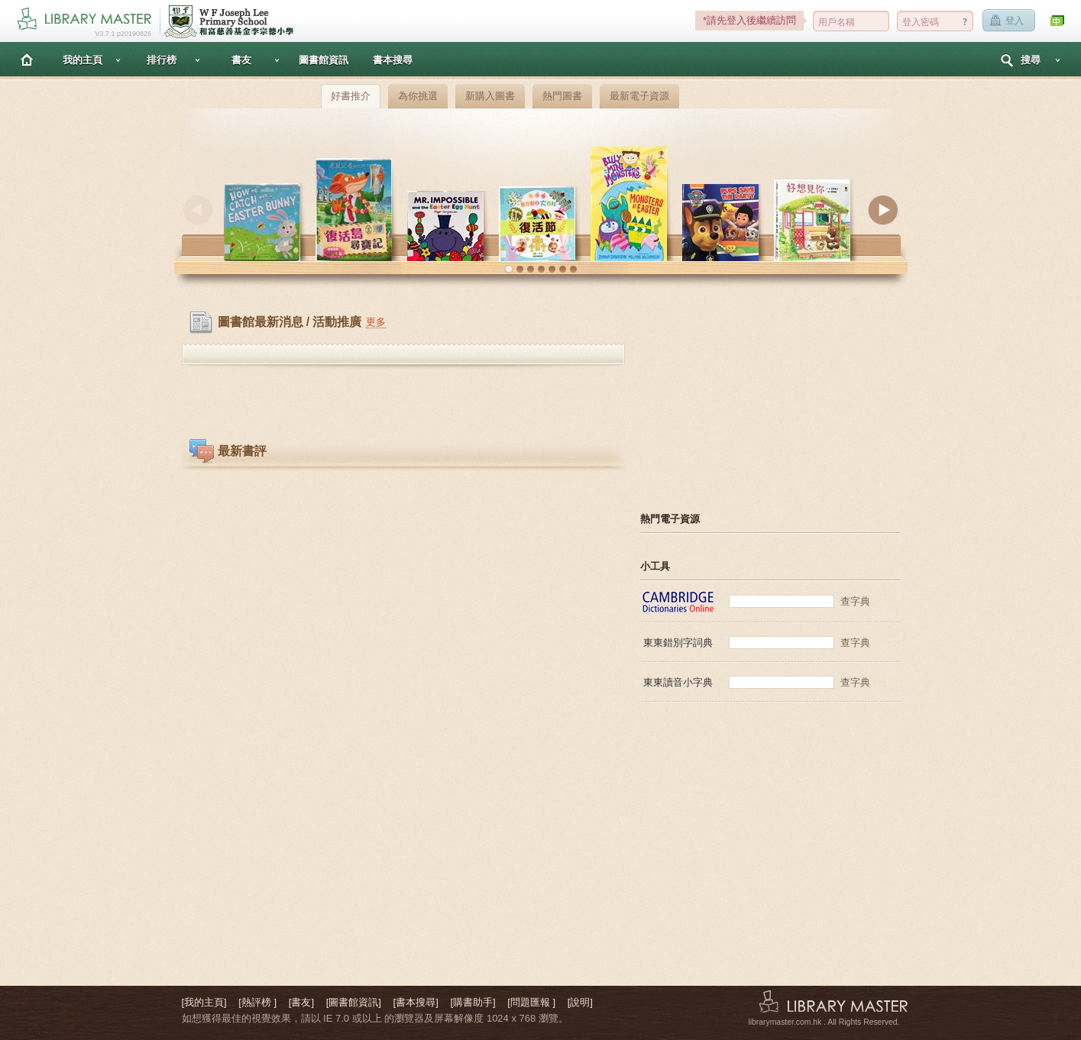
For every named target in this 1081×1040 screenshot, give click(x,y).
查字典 (855, 601)
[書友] (301, 1002)
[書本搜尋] (416, 1002)
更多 (376, 322)
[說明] (580, 1002)
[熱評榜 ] (257, 1002)
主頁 (27, 59)
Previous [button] (198, 210)
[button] (508, 269)
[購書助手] (472, 1002)
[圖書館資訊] (353, 1002)
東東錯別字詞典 (678, 642)
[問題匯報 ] (531, 1002)
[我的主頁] (204, 1002)
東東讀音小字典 (678, 682)
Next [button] (883, 210)
